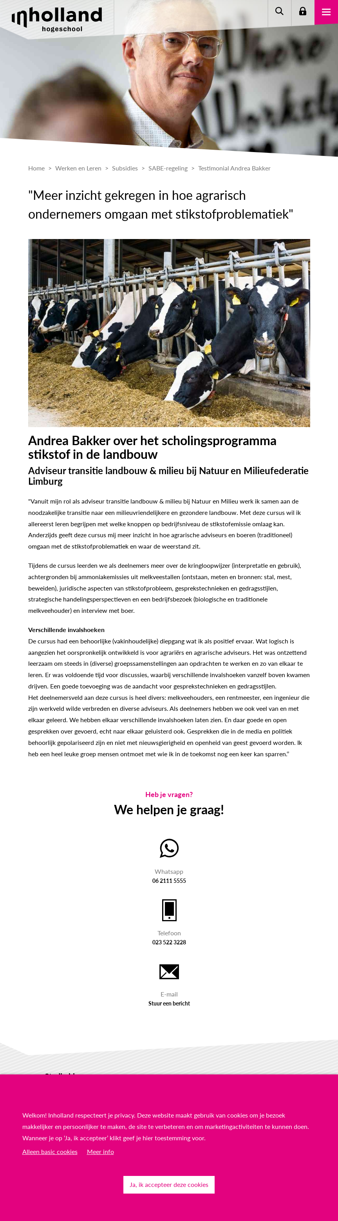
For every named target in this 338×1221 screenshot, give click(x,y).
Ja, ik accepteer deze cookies (169, 1184)
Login (303, 12)
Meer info (100, 1151)
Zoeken (279, 12)
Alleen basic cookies (50, 1151)
